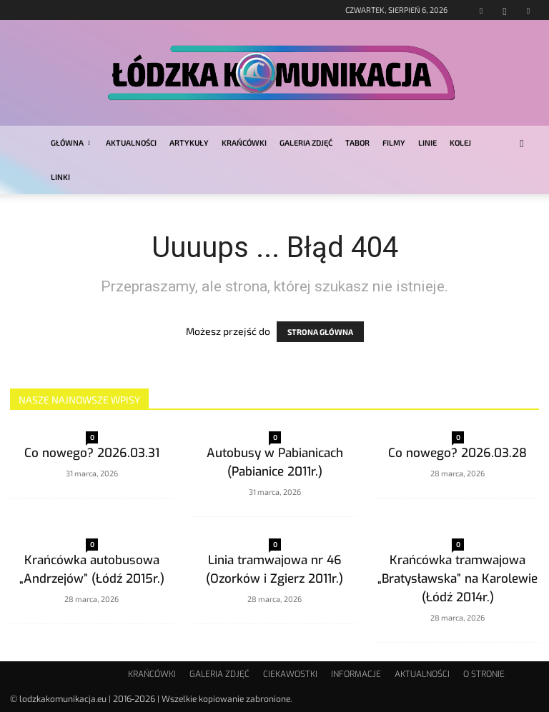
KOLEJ (460, 142)
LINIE (427, 142)
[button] (522, 143)
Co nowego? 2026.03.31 (91, 453)
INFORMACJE (356, 674)
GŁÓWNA (70, 142)
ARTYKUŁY (189, 142)
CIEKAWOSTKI (290, 674)
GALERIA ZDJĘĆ (306, 142)
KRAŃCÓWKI (244, 142)
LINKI (60, 176)
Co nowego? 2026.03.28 (457, 453)
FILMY (393, 142)
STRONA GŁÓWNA (320, 331)
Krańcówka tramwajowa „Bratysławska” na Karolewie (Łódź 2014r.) (457, 579)
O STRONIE (484, 674)
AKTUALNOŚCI (131, 142)
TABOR (357, 142)
